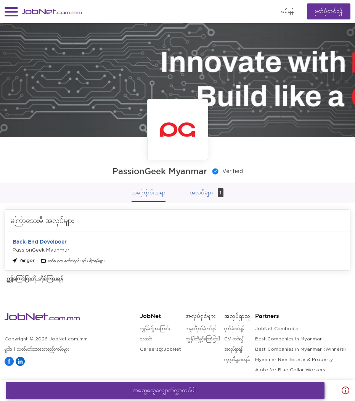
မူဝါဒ (8, 349)
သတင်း (146, 339)
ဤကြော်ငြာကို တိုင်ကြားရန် (34, 278)
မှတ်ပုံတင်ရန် (329, 11)
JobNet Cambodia (277, 329)
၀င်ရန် (287, 11)
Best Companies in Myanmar (288, 339)
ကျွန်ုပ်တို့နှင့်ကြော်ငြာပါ (203, 339)
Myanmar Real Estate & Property (294, 360)
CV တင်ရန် (233, 339)
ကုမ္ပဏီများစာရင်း (237, 360)
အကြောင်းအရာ (148, 192)
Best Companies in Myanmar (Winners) (300, 349)
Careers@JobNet (160, 349)
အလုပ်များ (206, 192)
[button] (11, 11)
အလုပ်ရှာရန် (233, 349)
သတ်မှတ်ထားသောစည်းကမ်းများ (43, 349)
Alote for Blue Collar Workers (290, 370)
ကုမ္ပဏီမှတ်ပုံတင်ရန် (201, 329)
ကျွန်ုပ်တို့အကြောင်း (155, 329)
